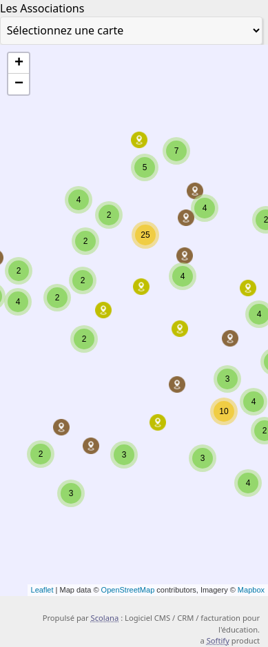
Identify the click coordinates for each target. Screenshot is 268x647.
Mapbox (251, 590)
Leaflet (42, 590)
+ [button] (18, 63)
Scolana (105, 618)
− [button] (18, 84)
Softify (218, 640)
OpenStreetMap (128, 590)
